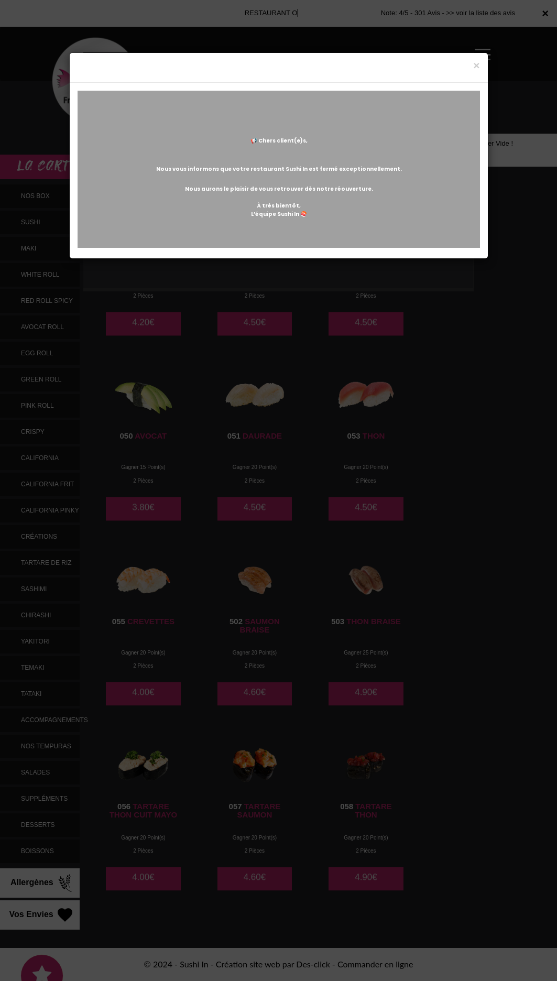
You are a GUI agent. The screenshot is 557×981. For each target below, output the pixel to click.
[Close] (476, 65)
